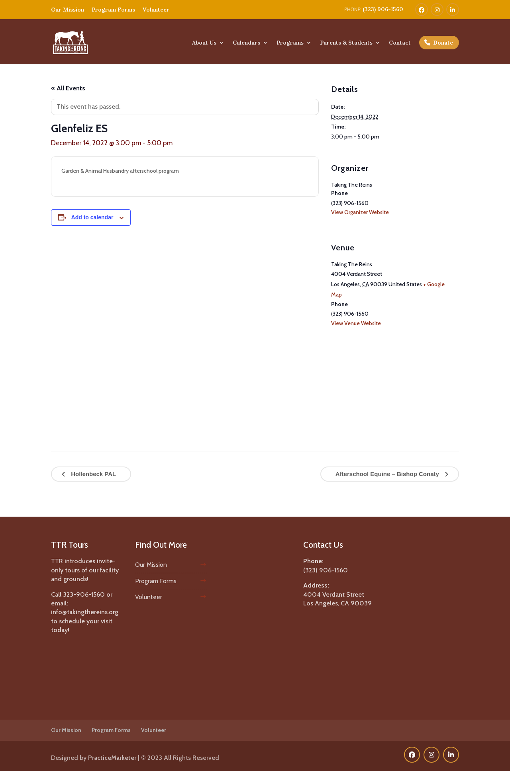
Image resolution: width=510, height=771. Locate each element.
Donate (443, 42)
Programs (290, 43)
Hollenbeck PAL (92, 473)
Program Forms (113, 9)
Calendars (246, 43)
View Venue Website (356, 323)
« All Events (68, 88)
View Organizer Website (360, 212)
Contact (400, 43)
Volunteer (156, 9)
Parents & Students (346, 43)
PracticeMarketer (112, 757)
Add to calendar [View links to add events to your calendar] (92, 217)
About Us (204, 43)
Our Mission (67, 9)
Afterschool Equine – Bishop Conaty (388, 473)
